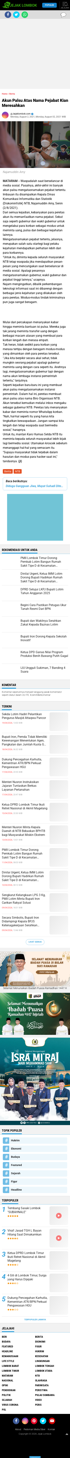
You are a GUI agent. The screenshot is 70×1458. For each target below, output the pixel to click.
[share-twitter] (16, 14)
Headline (16, 1189)
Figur (14, 1181)
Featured (16, 1165)
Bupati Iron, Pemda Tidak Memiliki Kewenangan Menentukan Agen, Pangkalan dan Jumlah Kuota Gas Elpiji (24, 741)
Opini (5, 1385)
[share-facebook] (8, 14)
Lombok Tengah (44, 1365)
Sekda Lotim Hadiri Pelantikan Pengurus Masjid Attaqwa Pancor (24, 716)
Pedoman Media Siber (34, 1429)
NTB (17, 471)
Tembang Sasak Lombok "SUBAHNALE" (24, 1210)
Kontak (51, 1429)
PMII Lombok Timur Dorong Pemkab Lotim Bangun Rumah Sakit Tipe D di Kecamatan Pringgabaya (22, 854)
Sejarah (15, 1173)
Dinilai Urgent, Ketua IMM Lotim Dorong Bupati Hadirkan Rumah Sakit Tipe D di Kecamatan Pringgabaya (23, 876)
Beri (4, 1336)
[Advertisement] (35, 54)
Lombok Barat (10, 1365)
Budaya (15, 1156)
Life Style (8, 1361)
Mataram (7, 1375)
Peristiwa (41, 1390)
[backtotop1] (67, 1434)
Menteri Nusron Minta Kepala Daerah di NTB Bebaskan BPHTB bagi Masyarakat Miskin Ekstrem (23, 831)
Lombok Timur (10, 1370)
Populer (49, 5)
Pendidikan (8, 1390)
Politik (6, 1395)
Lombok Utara (43, 1370)
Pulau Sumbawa (45, 1395)
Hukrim (15, 1140)
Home (4, 94)
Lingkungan (42, 1361)
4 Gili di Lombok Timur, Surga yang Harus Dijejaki (26, 1277)
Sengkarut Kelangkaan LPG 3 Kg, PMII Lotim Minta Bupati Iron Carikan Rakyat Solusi (23, 899)
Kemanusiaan (10, 1356)
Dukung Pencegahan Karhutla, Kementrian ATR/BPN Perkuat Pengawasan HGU (22, 763)
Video (38, 1399)
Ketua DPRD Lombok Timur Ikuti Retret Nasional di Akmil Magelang (24, 806)
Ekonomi (16, 1148)
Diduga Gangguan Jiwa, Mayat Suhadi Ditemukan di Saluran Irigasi (35, 486)
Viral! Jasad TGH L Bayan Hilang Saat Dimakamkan (24, 1232)
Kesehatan (41, 1356)
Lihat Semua (35, 942)
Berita (7, 471)
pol (4, 1409)
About (18, 1429)
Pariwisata (42, 1385)
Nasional (7, 1380)
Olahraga (41, 1380)
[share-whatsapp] (24, 14)
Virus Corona (10, 1404)
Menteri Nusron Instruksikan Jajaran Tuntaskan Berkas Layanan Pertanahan (20, 786)
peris (38, 1404)
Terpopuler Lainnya (35, 1319)
